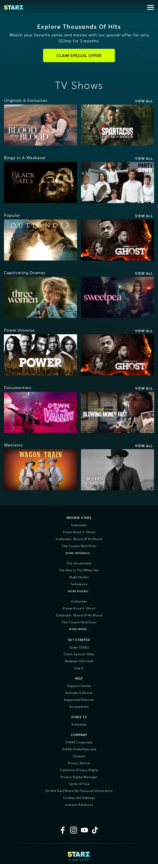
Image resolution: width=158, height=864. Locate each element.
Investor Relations (79, 805)
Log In (79, 668)
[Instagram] (73, 830)
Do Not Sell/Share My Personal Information (79, 791)
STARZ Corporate (79, 742)
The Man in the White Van (79, 570)
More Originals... (79, 553)
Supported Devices (79, 700)
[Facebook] (62, 830)
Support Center (79, 686)
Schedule (79, 724)
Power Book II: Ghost (79, 532)
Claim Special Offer (79, 654)
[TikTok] (95, 830)
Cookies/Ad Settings (79, 798)
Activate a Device (79, 693)
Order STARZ (79, 647)
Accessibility (79, 706)
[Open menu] (150, 7)
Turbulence (79, 584)
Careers (79, 756)
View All (144, 101)
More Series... (79, 629)
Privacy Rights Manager (79, 777)
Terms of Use (79, 784)
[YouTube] (84, 830)
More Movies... (79, 591)
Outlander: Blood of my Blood (79, 539)
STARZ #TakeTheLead (79, 749)
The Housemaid (79, 563)
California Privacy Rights (79, 770)
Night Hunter (79, 577)
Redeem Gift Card (79, 661)
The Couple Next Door (79, 546)
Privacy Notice (79, 763)
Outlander (79, 525)
